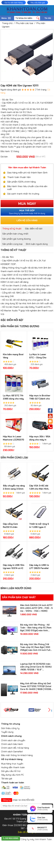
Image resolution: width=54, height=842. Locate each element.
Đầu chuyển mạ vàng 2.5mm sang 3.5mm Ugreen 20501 (14, 488)
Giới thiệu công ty (10, 728)
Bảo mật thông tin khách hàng (17, 755)
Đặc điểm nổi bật (33, 228)
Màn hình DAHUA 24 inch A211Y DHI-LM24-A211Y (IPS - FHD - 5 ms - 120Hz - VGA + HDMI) (36, 608)
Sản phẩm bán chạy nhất (15, 233)
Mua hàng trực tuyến (12, 763)
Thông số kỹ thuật (11, 228)
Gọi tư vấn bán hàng (14, 2)
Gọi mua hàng (10, 838)
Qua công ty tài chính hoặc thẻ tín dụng (27, 212)
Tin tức (47, 18)
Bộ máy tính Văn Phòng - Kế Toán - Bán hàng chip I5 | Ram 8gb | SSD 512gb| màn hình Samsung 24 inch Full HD (35, 627)
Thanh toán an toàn (12, 782)
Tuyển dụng (7, 731)
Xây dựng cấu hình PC (12, 774)
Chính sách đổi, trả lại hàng (15, 747)
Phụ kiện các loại (24, 23)
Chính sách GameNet (12, 751)
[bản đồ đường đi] (27, 832)
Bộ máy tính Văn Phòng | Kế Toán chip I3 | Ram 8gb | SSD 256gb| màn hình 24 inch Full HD (35, 647)
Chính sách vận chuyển (13, 740)
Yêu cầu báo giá (37, 2)
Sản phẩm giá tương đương (16, 238)
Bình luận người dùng (37, 243)
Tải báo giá (6, 778)
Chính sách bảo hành (12, 744)
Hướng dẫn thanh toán (13, 767)
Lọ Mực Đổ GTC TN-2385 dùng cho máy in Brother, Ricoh (13, 398)
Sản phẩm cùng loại (12, 243)
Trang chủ (7, 23)
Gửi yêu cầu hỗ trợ (10, 771)
